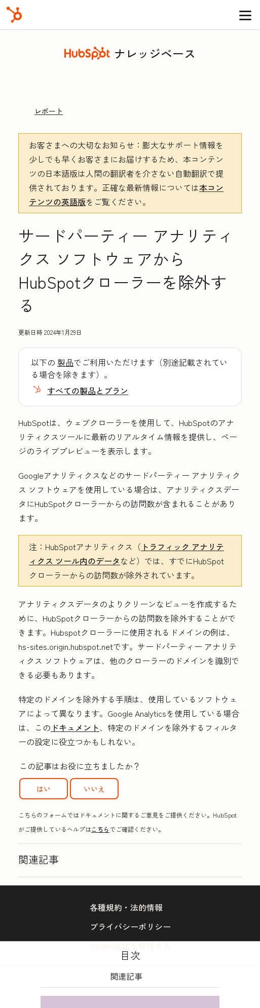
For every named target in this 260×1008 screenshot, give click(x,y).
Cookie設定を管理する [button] (130, 946)
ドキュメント (75, 727)
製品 (65, 362)
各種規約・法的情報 (126, 907)
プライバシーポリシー (130, 926)
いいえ (94, 789)
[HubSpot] (14, 15)
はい (43, 789)
